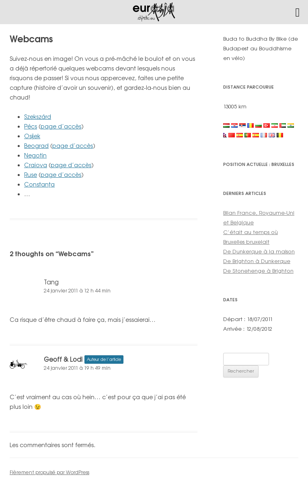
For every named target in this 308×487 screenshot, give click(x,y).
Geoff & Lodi (63, 359)
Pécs (30, 126)
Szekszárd (37, 116)
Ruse (30, 174)
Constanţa (39, 184)
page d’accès (61, 126)
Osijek (32, 136)
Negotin (35, 155)
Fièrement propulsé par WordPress (49, 472)
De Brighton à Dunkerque (256, 261)
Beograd (36, 145)
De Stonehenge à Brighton (258, 270)
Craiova (35, 165)
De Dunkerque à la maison (259, 251)
